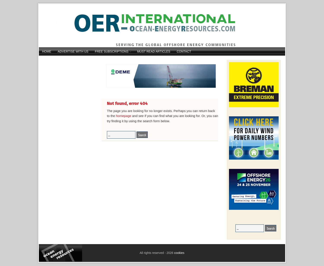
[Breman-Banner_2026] (254, 106)
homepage (123, 116)
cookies (178, 253)
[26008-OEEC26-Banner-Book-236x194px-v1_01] (254, 209)
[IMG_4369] (160, 91)
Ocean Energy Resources (159, 25)
